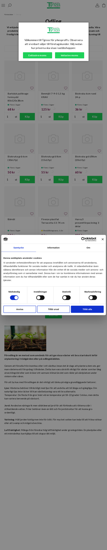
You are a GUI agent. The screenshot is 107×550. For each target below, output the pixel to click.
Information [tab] (53, 247)
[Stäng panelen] (103, 239)
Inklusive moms (69, 55)
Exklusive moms (37, 55)
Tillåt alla (87, 309)
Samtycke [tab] (18, 247)
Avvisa (19, 309)
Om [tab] (88, 247)
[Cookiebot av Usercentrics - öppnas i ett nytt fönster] (83, 239)
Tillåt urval (53, 309)
